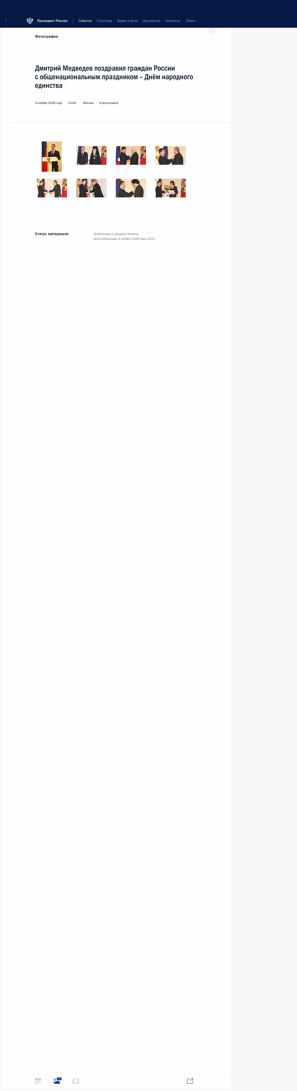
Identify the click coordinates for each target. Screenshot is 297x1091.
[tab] (38, 1081)
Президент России (52, 6)
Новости (133, 234)
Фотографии (46, 36)
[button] (7, 7)
